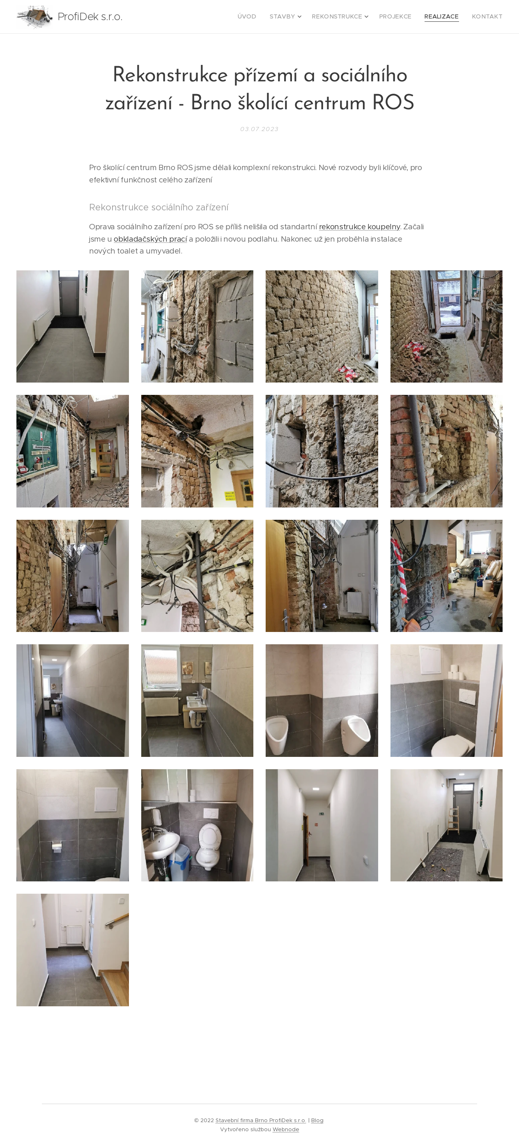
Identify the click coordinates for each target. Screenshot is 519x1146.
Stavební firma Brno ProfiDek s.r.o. (261, 1120)
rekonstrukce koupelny (359, 226)
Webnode (286, 1129)
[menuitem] (267, 17)
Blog (317, 1120)
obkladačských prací (150, 238)
